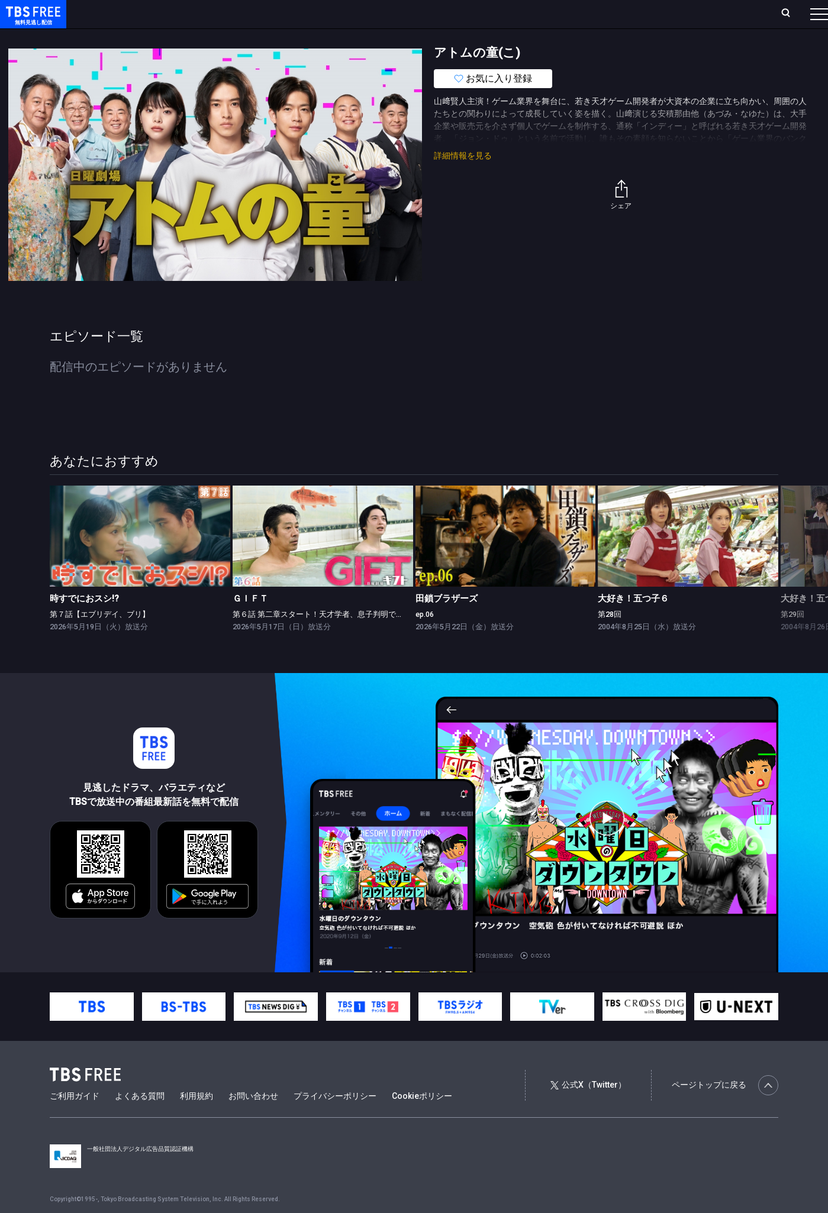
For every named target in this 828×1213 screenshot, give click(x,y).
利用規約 (196, 1119)
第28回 (609, 637)
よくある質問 (140, 1119)
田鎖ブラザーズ (446, 622)
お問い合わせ (253, 1119)
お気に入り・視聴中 (352, 13)
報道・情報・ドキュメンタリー (391, 37)
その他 (469, 37)
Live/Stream (279, 13)
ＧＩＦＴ (250, 622)
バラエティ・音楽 (295, 37)
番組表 (790, 13)
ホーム (133, 13)
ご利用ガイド (74, 1119)
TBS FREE (31, 21)
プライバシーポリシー (335, 1119)
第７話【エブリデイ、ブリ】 (100, 637)
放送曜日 (174, 13)
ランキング (223, 13)
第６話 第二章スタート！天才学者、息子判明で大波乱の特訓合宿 (345, 637)
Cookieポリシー (422, 1119)
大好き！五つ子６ (633, 622)
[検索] (707, 14)
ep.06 (424, 637)
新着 (128, 37)
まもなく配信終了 (181, 37)
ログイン (597, 13)
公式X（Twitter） (588, 1108)
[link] (140, 559)
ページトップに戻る (725, 1109)
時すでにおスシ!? (84, 622)
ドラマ (238, 37)
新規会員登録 (656, 13)
